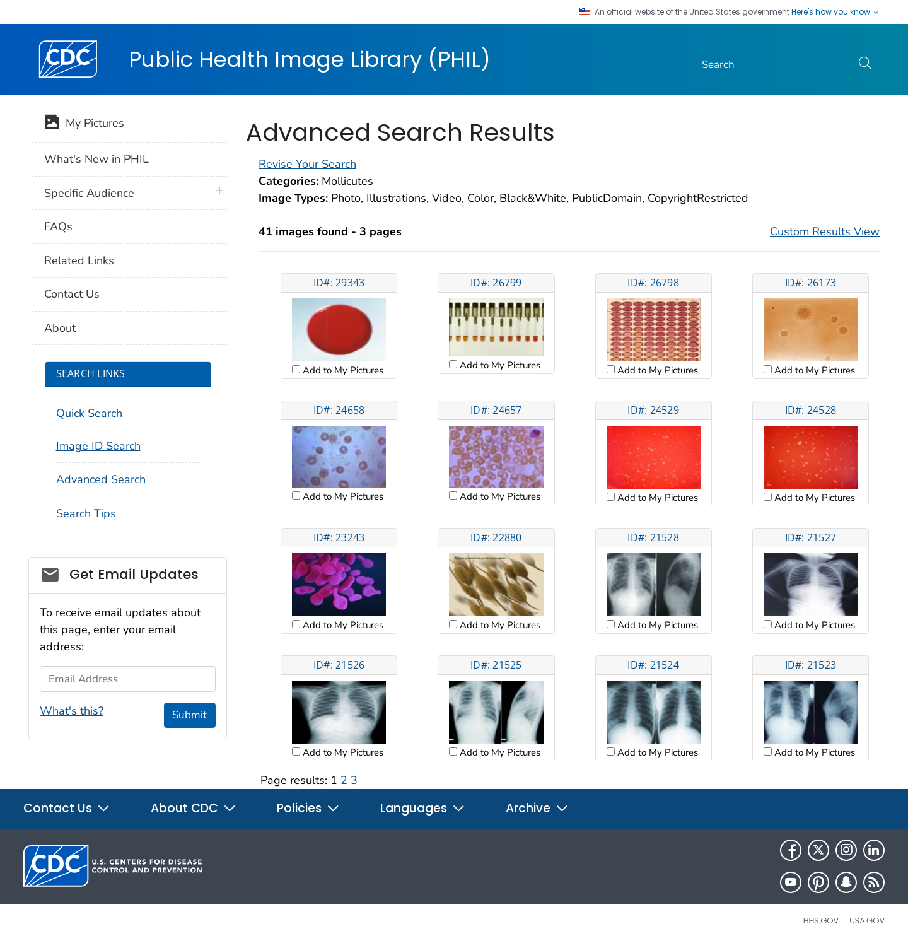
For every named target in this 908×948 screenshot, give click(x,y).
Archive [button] (537, 808)
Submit (189, 715)
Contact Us (72, 293)
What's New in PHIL (96, 159)
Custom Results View (825, 231)
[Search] (773, 65)
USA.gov (867, 921)
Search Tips (86, 513)
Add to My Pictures (341, 370)
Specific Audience (89, 193)
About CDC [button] (193, 808)
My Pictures (84, 124)
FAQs (58, 226)
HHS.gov (821, 921)
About (60, 328)
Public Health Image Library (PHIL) (310, 59)
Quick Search (89, 413)
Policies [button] (308, 808)
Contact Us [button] (66, 808)
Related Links (79, 260)
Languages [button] (422, 808)
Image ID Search (98, 446)
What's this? (71, 710)
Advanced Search (101, 479)
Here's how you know (835, 12)
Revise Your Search (307, 164)
